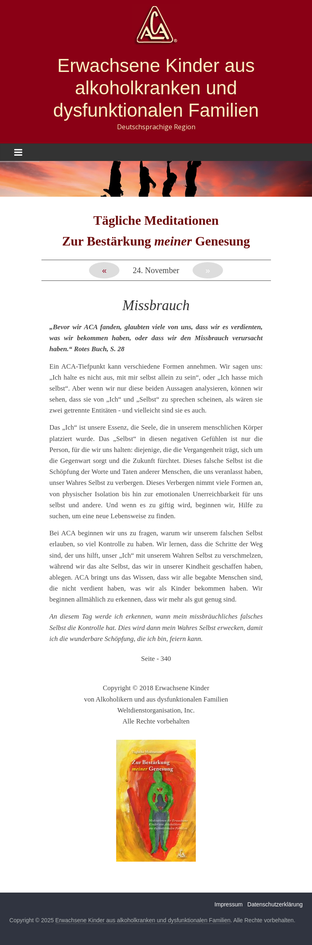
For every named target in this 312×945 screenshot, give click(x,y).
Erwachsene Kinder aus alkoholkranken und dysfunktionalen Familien (156, 88)
